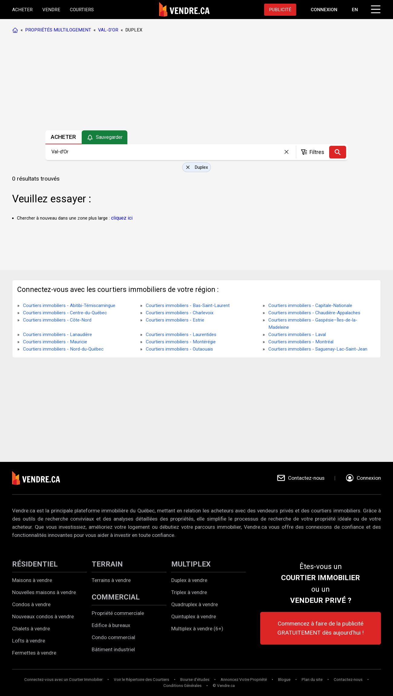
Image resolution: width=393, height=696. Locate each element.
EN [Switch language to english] (355, 9)
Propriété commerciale (118, 613)
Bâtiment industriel (113, 649)
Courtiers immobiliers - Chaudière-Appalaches (314, 312)
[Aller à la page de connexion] (324, 10)
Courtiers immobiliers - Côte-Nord (57, 320)
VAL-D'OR (108, 30)
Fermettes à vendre (34, 653)
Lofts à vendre (28, 641)
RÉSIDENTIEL (35, 564)
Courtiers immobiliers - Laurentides (181, 334)
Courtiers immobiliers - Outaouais (179, 349)
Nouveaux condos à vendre (43, 616)
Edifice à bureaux (111, 625)
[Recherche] (337, 152)
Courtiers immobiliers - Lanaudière (57, 334)
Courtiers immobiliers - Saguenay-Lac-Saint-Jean (317, 349)
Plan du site (312, 679)
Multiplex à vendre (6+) (197, 629)
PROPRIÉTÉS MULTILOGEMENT (58, 30)
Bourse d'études (194, 679)
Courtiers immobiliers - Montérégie (181, 342)
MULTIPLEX (191, 564)
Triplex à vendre (189, 592)
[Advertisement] (196, 83)
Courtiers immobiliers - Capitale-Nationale (310, 305)
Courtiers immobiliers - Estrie (175, 320)
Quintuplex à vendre (193, 616)
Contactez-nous (348, 679)
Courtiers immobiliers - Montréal (300, 342)
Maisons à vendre (32, 580)
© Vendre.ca (224, 685)
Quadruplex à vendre (194, 604)
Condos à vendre (31, 604)
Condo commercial (113, 637)
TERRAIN (107, 564)
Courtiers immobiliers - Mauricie (55, 342)
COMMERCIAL (116, 597)
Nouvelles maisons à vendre (44, 592)
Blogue (284, 679)
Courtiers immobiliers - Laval (297, 334)
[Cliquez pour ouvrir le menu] (375, 8)
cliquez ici (122, 218)
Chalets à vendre (31, 629)
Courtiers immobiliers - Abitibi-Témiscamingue (69, 305)
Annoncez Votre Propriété (244, 679)
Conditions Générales (182, 685)
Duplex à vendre (189, 580)
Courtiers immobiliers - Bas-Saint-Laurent (188, 305)
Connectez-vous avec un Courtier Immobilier (63, 679)
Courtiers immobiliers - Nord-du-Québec (63, 349)
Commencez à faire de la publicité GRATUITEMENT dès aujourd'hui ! (320, 628)
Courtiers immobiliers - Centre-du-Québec (65, 312)
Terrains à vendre (111, 580)
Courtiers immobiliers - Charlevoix (180, 312)
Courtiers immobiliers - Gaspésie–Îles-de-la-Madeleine (312, 323)
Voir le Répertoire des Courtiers (141, 679)
